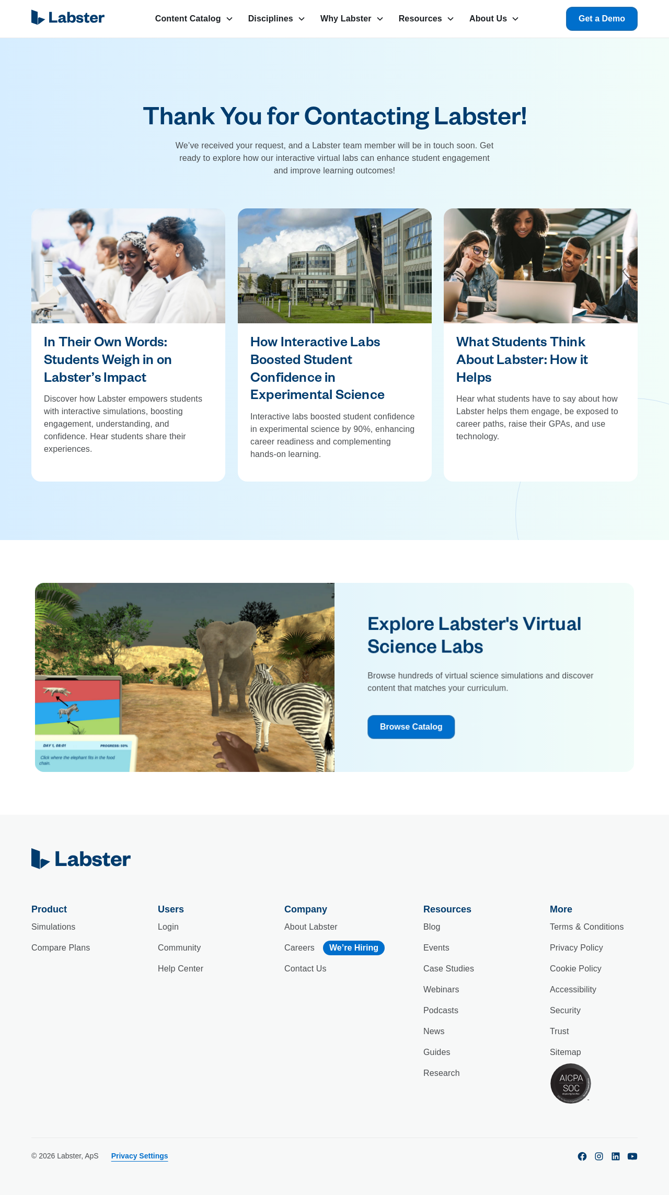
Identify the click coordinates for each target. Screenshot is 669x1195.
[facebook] (582, 1156)
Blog (432, 926)
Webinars (441, 989)
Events (436, 947)
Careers (299, 947)
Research (441, 1073)
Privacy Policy (576, 947)
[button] (194, 19)
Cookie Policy (576, 968)
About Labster (311, 926)
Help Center (180, 968)
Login (168, 926)
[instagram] (599, 1156)
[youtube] (632, 1156)
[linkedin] (615, 1156)
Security (565, 1010)
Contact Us (305, 968)
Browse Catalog (406, 733)
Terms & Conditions (587, 926)
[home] (70, 19)
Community (179, 947)
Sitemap (565, 1052)
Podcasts (440, 1010)
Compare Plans (60, 947)
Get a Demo (602, 18)
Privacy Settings (139, 1156)
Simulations (53, 926)
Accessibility (573, 989)
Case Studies (448, 968)
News (434, 1031)
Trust (559, 1031)
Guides (437, 1052)
